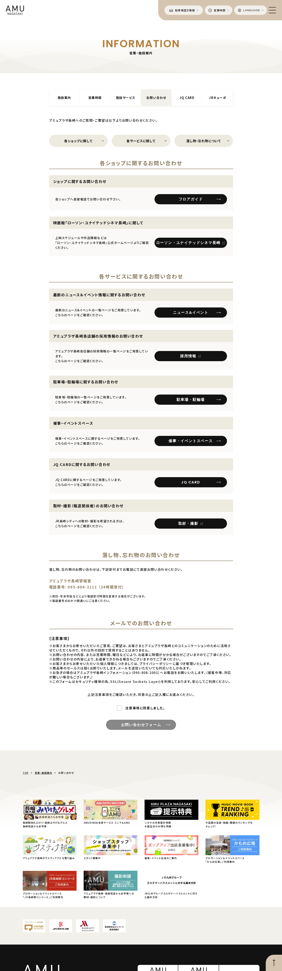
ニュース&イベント (190, 312)
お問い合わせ (156, 97)
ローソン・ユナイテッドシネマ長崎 (188, 242)
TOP (26, 772)
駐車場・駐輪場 (191, 399)
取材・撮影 (188, 523)
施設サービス (125, 97)
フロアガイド (191, 199)
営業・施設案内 (43, 772)
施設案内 (64, 97)
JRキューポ (217, 97)
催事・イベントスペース (191, 440)
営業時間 (95, 97)
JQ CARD (186, 97)
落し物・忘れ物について (203, 140)
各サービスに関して (140, 140)
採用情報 (188, 356)
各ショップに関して (78, 140)
